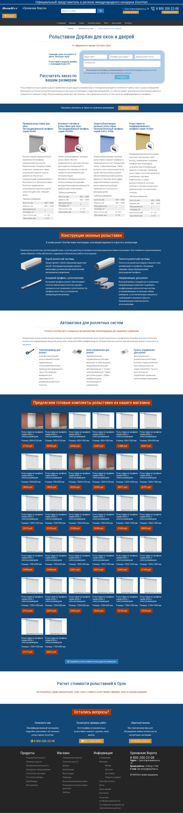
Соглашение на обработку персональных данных (111, 807)
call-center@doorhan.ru (147, 770)
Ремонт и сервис (113, 778)
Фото (106, 23)
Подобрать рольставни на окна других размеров (91, 662)
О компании (61, 23)
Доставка (109, 774)
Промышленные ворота (37, 766)
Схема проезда (131, 12)
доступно (143, 339)
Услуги (81, 23)
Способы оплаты (94, 23)
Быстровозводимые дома (75, 782)
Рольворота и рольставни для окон (75, 787)
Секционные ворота (35, 758)
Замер (108, 766)
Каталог (9, 16)
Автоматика (32, 786)
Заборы (66, 793)
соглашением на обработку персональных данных (107, 74)
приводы (67, 778)
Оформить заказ (128, 109)
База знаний (116, 23)
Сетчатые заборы (34, 778)
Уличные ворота (34, 762)
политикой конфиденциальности (139, 71)
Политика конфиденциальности (109, 800)
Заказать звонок (170, 12)
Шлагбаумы (31, 782)
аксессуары (68, 774)
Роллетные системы (35, 774)
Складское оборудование (38, 770)
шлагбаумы (68, 770)
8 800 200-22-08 (167, 9)
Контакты (128, 23)
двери (66, 766)
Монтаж (109, 770)
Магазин (72, 23)
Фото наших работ (91, 742)
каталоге (27, 345)
